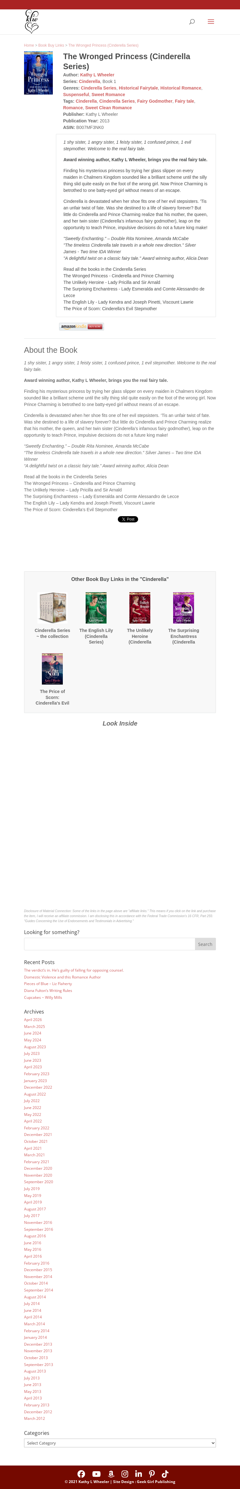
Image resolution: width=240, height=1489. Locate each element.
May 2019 (32, 1195)
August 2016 (35, 1236)
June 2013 (32, 1384)
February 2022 (36, 1128)
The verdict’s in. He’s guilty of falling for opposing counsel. (74, 970)
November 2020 (38, 1175)
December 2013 (38, 1344)
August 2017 (35, 1209)
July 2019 (32, 1188)
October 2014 (36, 1283)
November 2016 (38, 1222)
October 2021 (36, 1141)
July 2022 (32, 1100)
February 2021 (36, 1161)
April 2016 (33, 1256)
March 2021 (34, 1155)
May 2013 (32, 1391)
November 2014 (38, 1276)
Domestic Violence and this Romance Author (62, 977)
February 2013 (36, 1405)
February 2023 (36, 1073)
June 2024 (32, 1033)
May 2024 (32, 1040)
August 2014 (35, 1297)
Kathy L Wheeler (97, 74)
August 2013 (35, 1371)
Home (29, 45)
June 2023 (32, 1060)
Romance (73, 107)
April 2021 (33, 1148)
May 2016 (32, 1249)
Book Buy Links (51, 45)
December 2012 (38, 1412)
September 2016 (38, 1229)
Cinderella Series (99, 87)
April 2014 (33, 1317)
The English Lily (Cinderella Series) (96, 636)
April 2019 (33, 1202)
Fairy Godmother (154, 101)
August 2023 (35, 1047)
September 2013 (38, 1364)
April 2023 (33, 1067)
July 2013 (32, 1378)
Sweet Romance (108, 94)
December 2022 (38, 1087)
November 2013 (38, 1350)
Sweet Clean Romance (108, 107)
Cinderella (89, 81)
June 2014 (32, 1310)
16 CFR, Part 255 (200, 916)
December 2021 (38, 1134)
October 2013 (36, 1357)
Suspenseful (76, 94)
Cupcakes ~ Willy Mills (43, 997)
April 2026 (33, 1019)
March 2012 (34, 1418)
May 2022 (32, 1114)
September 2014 (38, 1290)
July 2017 (32, 1215)
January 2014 (35, 1337)
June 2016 (32, 1242)
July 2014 (32, 1303)
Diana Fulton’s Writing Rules (48, 990)
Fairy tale (184, 101)
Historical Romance (180, 87)
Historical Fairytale (138, 87)
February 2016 (36, 1263)
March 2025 (34, 1026)
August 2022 (35, 1094)
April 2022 (33, 1121)
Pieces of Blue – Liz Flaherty (48, 983)
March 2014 (34, 1324)
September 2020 (38, 1181)
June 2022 (32, 1107)
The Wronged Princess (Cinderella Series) (103, 45)
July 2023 (32, 1053)
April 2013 (33, 1398)
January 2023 (35, 1080)
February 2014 (36, 1330)
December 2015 (38, 1269)
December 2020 (38, 1168)
